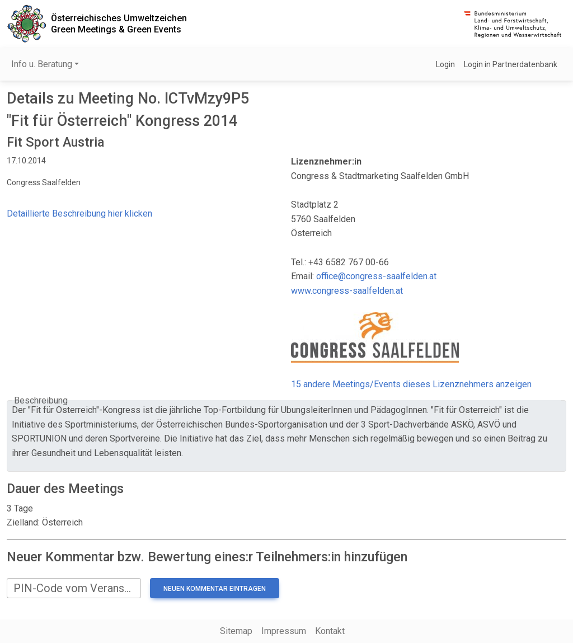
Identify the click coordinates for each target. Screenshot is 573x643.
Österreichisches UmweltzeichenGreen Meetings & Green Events (119, 23)
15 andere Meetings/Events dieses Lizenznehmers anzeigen (411, 384)
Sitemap (236, 631)
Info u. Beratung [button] (41, 64)
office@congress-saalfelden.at (376, 276)
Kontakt (330, 631)
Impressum (283, 631)
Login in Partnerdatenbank (510, 64)
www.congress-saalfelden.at (347, 290)
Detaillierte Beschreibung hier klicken (79, 213)
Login (445, 64)
